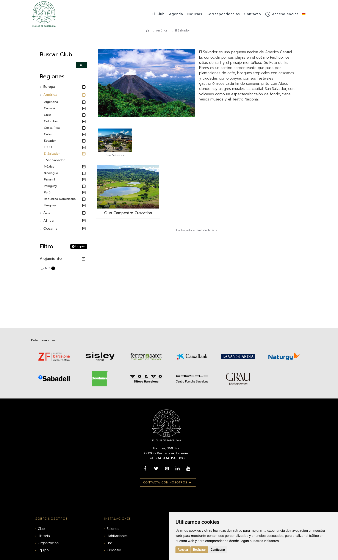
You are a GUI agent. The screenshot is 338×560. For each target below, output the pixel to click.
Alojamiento (51, 259)
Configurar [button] (218, 549)
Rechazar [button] (199, 549)
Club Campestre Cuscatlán (128, 213)
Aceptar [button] (183, 549)
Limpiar (80, 246)
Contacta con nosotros (164, 482)
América (161, 31)
